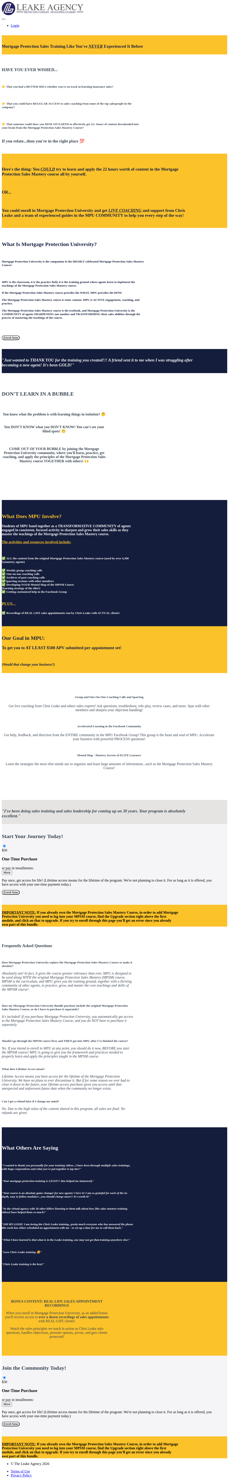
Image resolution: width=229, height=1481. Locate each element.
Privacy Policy (21, 1475)
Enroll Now (11, 337)
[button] (3, 19)
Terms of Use (20, 1471)
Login (15, 25)
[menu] (114, 26)
